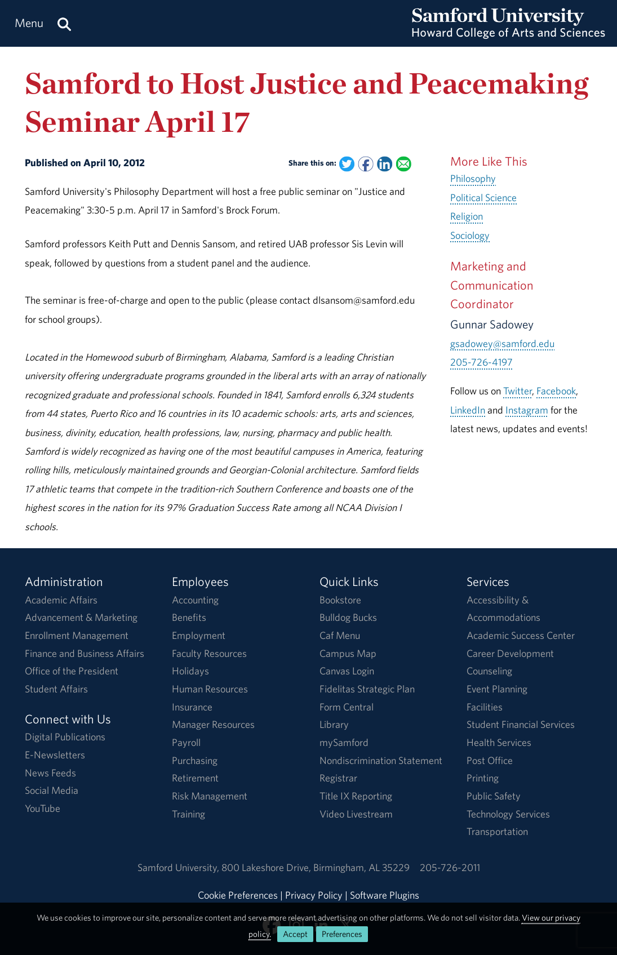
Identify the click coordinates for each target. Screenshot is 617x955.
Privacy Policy (314, 895)
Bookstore (340, 599)
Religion (466, 216)
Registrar (338, 777)
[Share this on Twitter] (346, 163)
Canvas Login (346, 670)
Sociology (470, 235)
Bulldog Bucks (348, 617)
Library (334, 724)
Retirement (195, 777)
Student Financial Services (521, 724)
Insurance (192, 706)
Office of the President (71, 670)
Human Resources (210, 688)
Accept (295, 934)
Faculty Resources (209, 653)
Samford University (179, 867)
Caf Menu (339, 635)
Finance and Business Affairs (84, 653)
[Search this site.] (64, 23)
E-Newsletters (55, 754)
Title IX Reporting (355, 795)
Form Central (346, 706)
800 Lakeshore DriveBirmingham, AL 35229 (315, 867)
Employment (198, 635)
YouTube (42, 808)
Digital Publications (65, 736)
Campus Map (347, 653)
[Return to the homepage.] (508, 34)
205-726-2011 (450, 867)
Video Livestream (356, 813)
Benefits (189, 617)
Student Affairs (56, 688)
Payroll (186, 742)
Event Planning (497, 688)
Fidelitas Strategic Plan (367, 688)
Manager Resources (213, 724)
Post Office (490, 760)
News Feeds (50, 772)
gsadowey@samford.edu (502, 343)
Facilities (485, 706)
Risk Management (209, 795)
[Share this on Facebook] (366, 163)
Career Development (510, 653)
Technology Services (508, 813)
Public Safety (494, 795)
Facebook (556, 390)
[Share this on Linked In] (384, 163)
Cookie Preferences (238, 895)
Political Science (483, 197)
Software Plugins (384, 895)
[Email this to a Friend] (403, 163)
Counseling (489, 670)
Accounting (195, 599)
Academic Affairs (61, 599)
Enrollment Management (76, 635)
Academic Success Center (521, 635)
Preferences (342, 934)
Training (188, 813)
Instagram (526, 409)
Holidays (190, 670)
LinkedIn (467, 409)
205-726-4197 (481, 362)
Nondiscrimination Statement (380, 760)
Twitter (517, 390)
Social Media (51, 790)
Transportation (497, 831)
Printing (483, 777)
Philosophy (473, 178)
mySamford (344, 742)
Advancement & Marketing (81, 617)
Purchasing (194, 760)
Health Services (499, 742)
